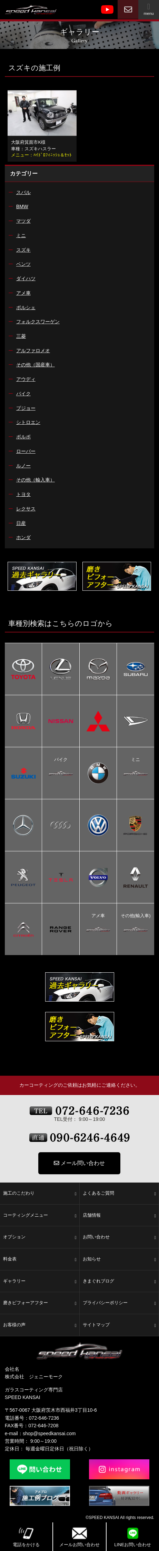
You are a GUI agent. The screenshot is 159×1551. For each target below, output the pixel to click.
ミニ (135, 760)
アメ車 (98, 916)
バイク (60, 760)
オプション (40, 1237)
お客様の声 (40, 1325)
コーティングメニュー (40, 1215)
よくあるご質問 (119, 1193)
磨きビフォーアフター (40, 1303)
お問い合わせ (119, 1237)
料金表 (40, 1259)
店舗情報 (119, 1215)
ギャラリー (40, 1281)
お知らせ (119, 1259)
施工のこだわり (40, 1193)
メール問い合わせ (79, 1163)
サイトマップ (119, 1325)
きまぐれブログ (119, 1281)
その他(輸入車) (136, 916)
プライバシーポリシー (119, 1303)
